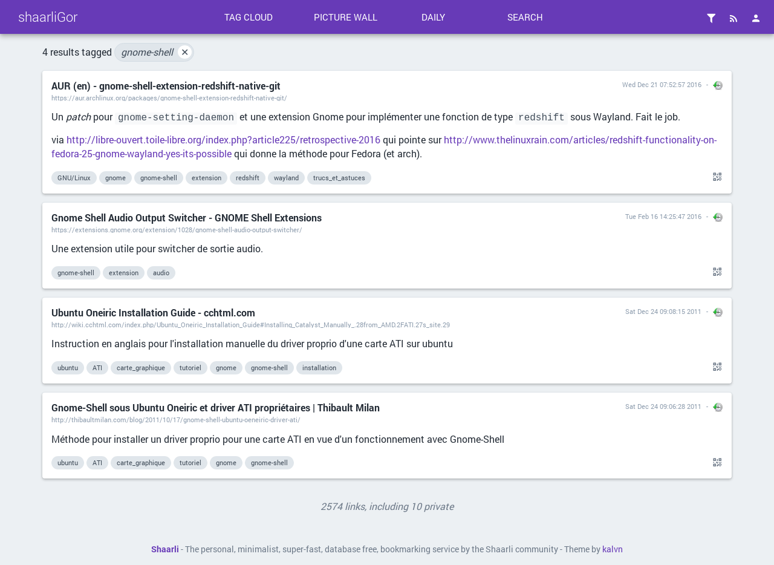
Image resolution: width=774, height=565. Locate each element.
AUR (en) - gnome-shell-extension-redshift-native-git (166, 85)
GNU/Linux (74, 177)
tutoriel (190, 367)
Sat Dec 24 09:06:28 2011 (663, 406)
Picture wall (345, 17)
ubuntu (67, 367)
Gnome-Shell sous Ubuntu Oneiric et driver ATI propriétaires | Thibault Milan (215, 407)
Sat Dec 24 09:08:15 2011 (663, 311)
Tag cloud (248, 17)
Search (525, 17)
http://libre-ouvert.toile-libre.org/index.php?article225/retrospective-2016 (223, 139)
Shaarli (165, 549)
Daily (433, 17)
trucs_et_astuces (339, 177)
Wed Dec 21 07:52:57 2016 (661, 84)
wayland (286, 177)
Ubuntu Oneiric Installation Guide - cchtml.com (153, 312)
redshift (247, 177)
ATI (97, 367)
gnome (115, 177)
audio (161, 272)
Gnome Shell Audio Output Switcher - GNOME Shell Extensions (186, 217)
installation (319, 367)
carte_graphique (141, 367)
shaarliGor (47, 16)
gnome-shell (156, 52)
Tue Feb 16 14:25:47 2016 (663, 216)
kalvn (612, 549)
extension (206, 177)
